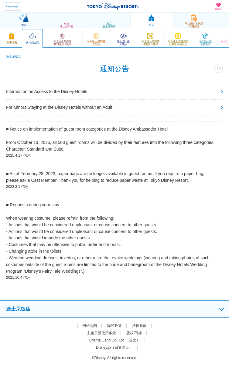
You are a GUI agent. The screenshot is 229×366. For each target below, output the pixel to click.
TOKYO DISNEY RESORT (113, 6)
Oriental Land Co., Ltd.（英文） (114, 340)
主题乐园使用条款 (101, 333)
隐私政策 (114, 326)
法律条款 (139, 326)
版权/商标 (134, 333)
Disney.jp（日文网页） (114, 347)
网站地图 (89, 326)
